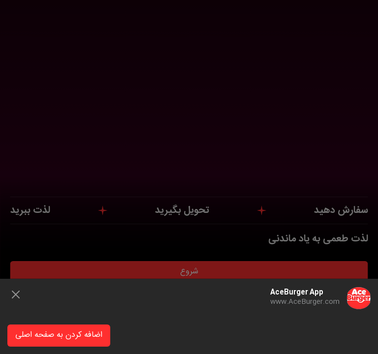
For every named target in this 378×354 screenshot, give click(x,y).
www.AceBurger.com (305, 302)
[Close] (16, 294)
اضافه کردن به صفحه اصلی (58, 335)
